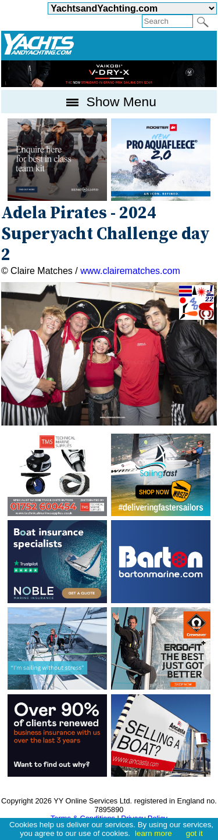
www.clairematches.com (130, 271)
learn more (153, 833)
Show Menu (109, 101)
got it (194, 833)
